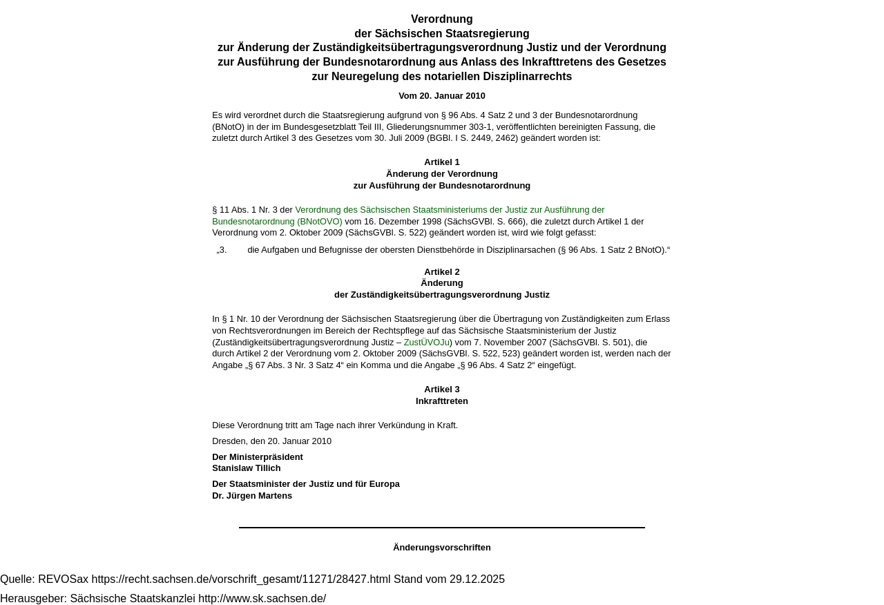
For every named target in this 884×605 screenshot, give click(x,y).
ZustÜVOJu (427, 342)
